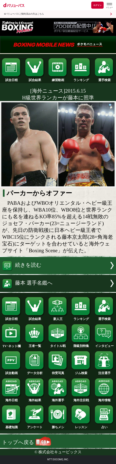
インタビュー (104, 344)
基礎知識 (11, 426)
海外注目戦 (81, 399)
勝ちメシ (58, 426)
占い (104, 426)
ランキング (81, 79)
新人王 (58, 317)
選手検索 (104, 79)
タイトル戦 (58, 344)
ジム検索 (81, 372)
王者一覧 (34, 344)
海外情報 (104, 399)
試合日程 (11, 79)
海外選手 (58, 399)
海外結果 (34, 399)
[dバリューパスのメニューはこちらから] (109, 5)
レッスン (81, 426)
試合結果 (34, 79)
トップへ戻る (26, 442)
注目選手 (104, 372)
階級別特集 (81, 344)
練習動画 (58, 79)
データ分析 (34, 372)
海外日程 (11, 399)
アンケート (34, 426)
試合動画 (11, 372)
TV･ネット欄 (11, 345)
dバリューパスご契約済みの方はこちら (24, 14)
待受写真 (58, 372)
